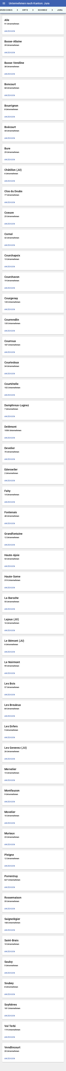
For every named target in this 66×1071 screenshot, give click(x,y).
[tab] (25, 10)
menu (4, 3)
